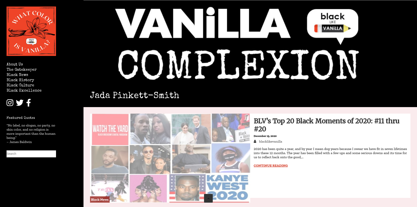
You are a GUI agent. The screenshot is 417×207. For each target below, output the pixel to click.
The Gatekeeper (22, 70)
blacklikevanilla (270, 141)
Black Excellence (24, 91)
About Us (15, 65)
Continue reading (271, 165)
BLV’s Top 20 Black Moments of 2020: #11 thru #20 (326, 125)
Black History (20, 80)
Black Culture (20, 86)
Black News (17, 75)
